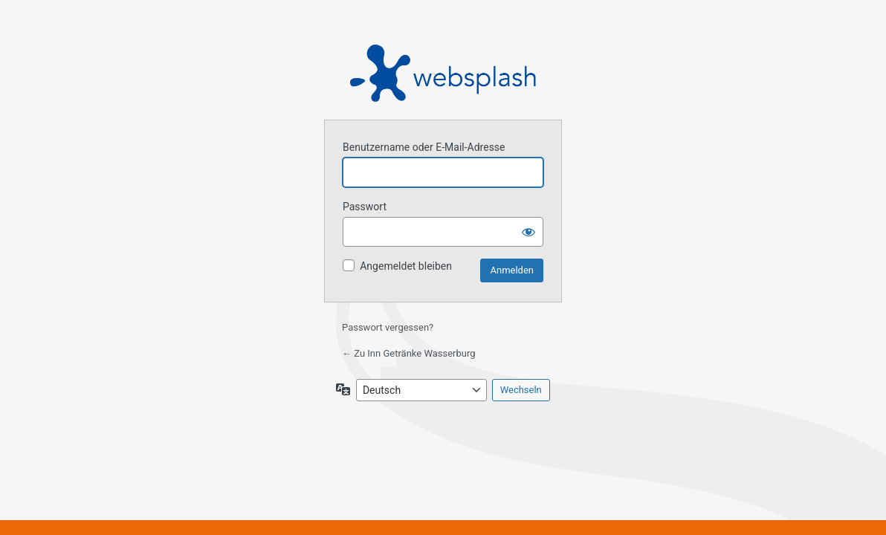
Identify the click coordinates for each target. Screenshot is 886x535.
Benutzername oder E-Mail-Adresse (424, 147)
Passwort (365, 207)
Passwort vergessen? (387, 327)
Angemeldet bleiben (406, 266)
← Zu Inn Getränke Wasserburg (409, 353)
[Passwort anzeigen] (528, 232)
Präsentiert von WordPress (443, 73)
